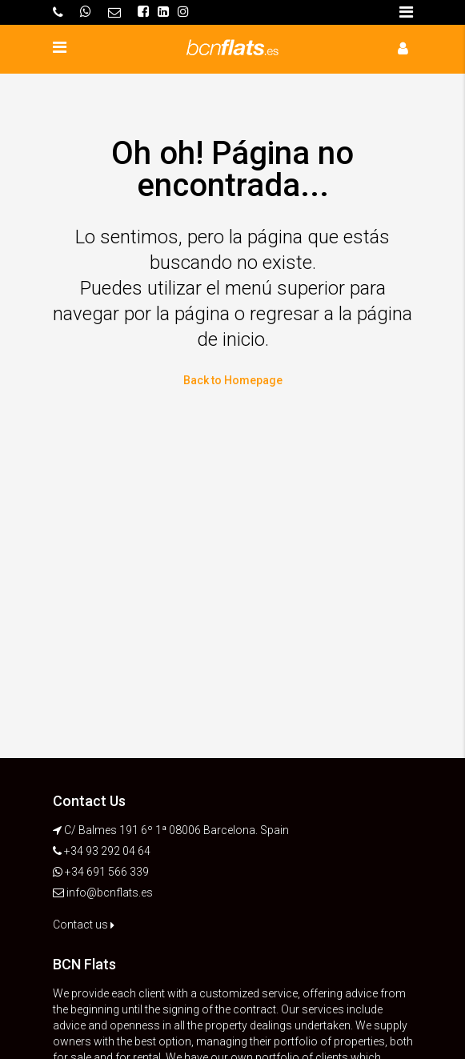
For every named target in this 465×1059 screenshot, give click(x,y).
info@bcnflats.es (109, 892)
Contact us (83, 924)
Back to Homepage (233, 380)
